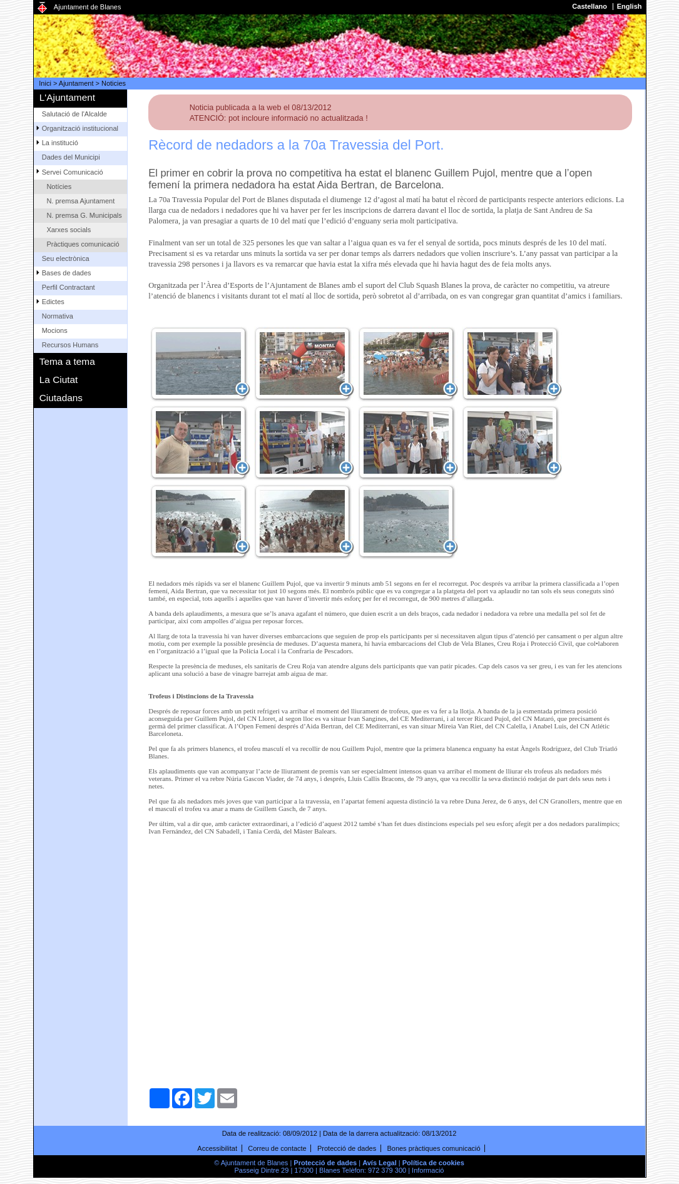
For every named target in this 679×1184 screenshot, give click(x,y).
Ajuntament (76, 83)
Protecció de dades (346, 1148)
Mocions (55, 330)
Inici (45, 83)
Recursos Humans (70, 345)
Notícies (58, 186)
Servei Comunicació (72, 172)
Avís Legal (379, 1162)
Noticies (113, 83)
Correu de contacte (277, 1148)
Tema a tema (67, 361)
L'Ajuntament (67, 97)
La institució (60, 142)
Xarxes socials (68, 229)
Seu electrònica (65, 258)
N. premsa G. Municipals (83, 215)
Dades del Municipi (71, 157)
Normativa (57, 316)
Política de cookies (433, 1162)
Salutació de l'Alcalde (74, 114)
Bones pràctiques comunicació (433, 1148)
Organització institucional (80, 128)
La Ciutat (58, 379)
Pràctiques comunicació (82, 244)
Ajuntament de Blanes (87, 7)
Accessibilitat (217, 1148)
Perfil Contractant (68, 287)
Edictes (53, 301)
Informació (428, 1170)
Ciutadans (61, 397)
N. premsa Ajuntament (80, 201)
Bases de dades (66, 273)
